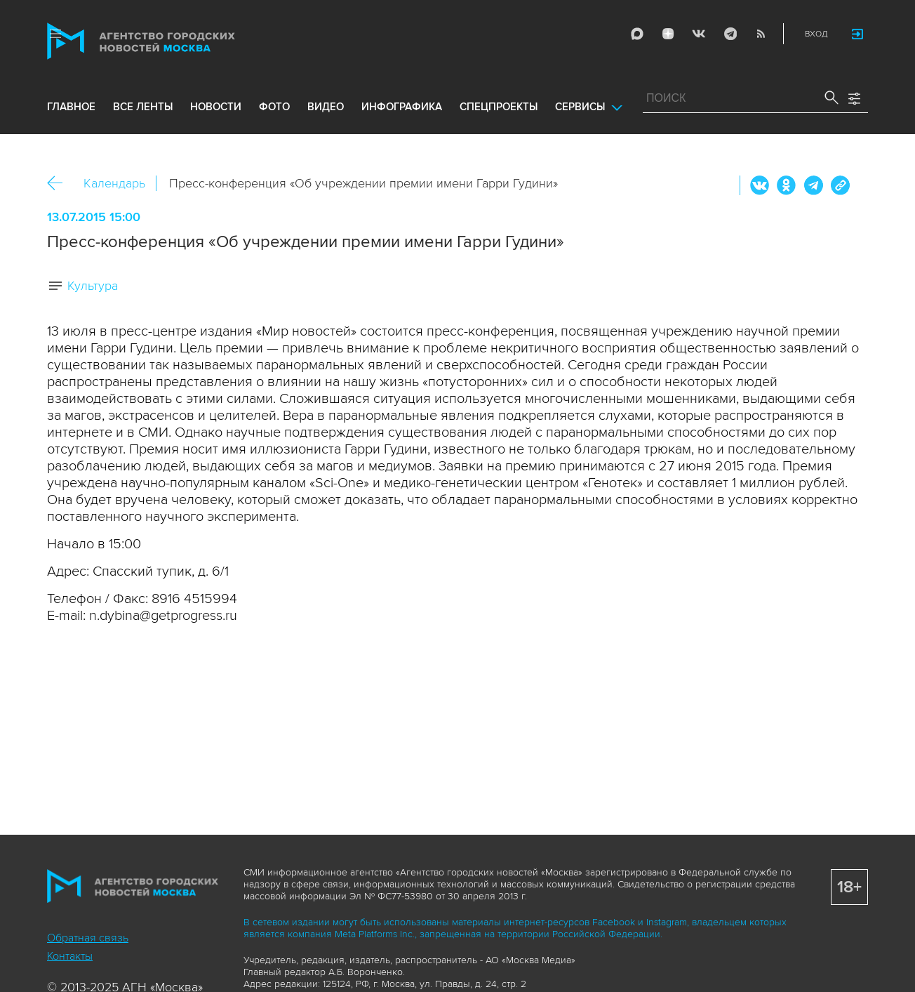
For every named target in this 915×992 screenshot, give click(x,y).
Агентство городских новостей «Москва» (167, 41)
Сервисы (580, 106)
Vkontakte (698, 33)
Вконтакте (760, 185)
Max (637, 33)
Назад (60, 183)
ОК (786, 185)
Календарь (114, 183)
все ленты (143, 106)
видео (325, 106)
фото (274, 106)
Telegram (729, 33)
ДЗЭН (668, 33)
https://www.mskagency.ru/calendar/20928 (840, 185)
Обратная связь (87, 938)
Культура (92, 285)
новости (215, 106)
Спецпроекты (498, 106)
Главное (71, 106)
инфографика (401, 106)
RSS (760, 33)
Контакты (70, 956)
